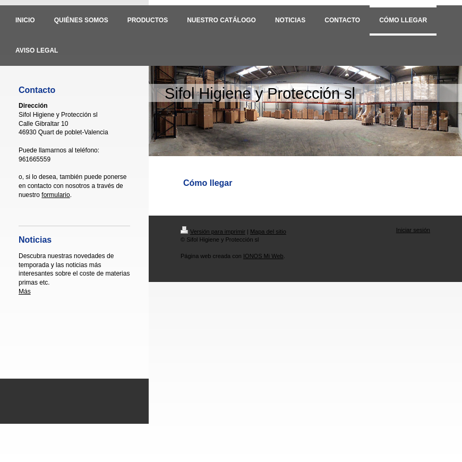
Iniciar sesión (413, 230)
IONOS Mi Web (263, 256)
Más (25, 291)
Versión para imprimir (213, 231)
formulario (55, 195)
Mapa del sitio (268, 231)
